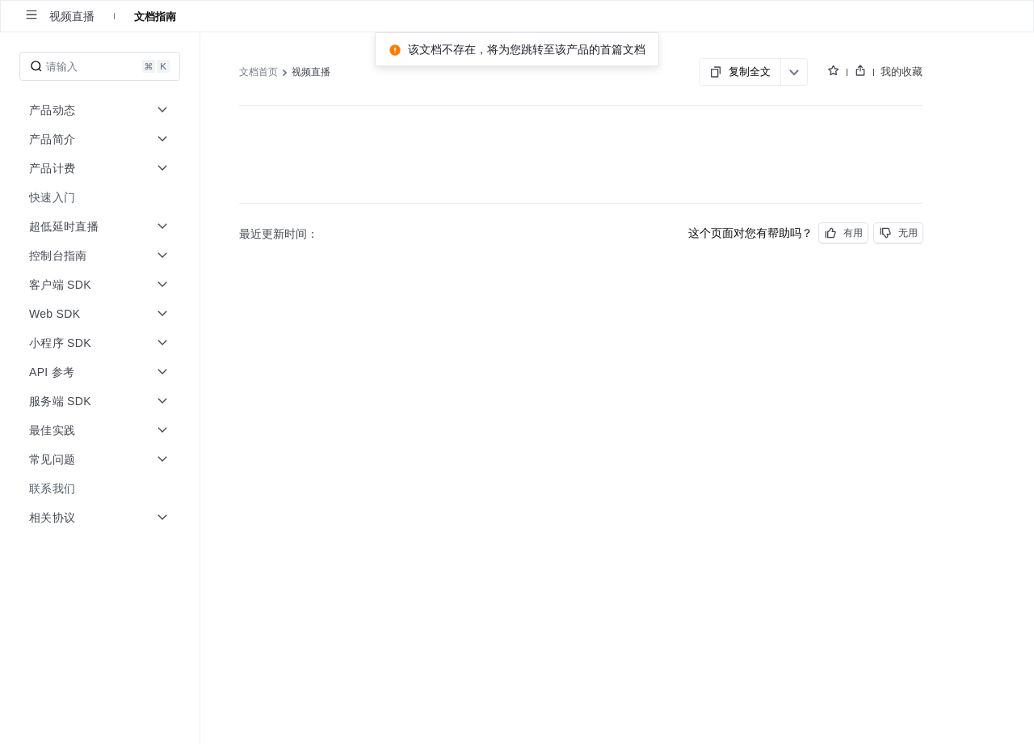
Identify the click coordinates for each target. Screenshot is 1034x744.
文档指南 (155, 16)
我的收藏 (902, 71)
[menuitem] (101, 197)
